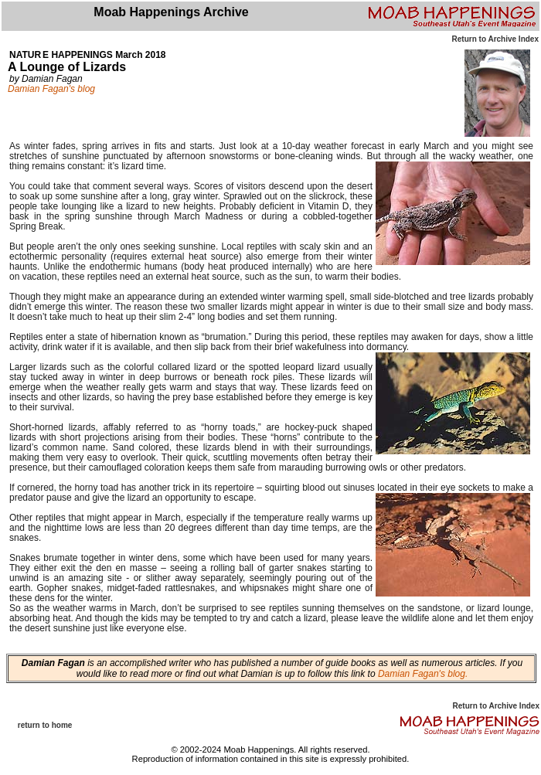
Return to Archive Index (495, 39)
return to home (45, 725)
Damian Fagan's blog (51, 88)
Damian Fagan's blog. (422, 673)
